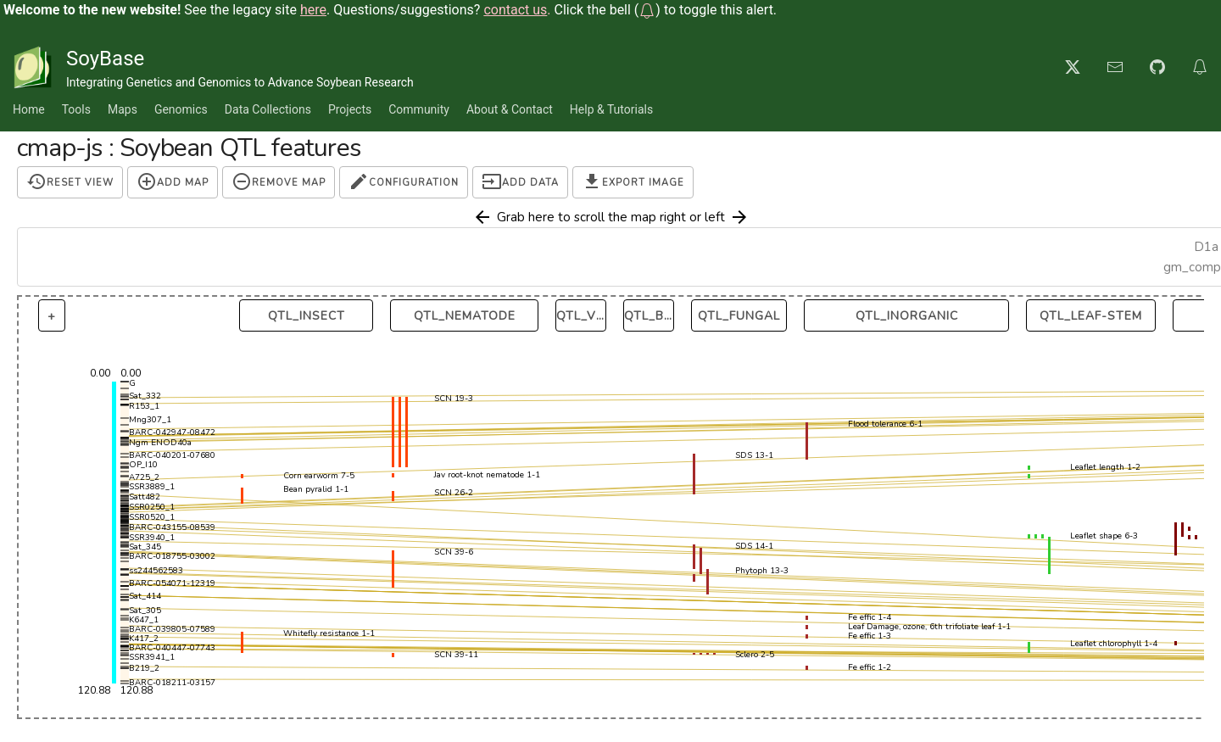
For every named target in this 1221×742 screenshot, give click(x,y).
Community (418, 109)
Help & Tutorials (611, 109)
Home (29, 109)
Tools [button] (76, 109)
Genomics (181, 109)
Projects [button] (349, 109)
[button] (646, 10)
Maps (122, 109)
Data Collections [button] (268, 109)
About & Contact (509, 109)
